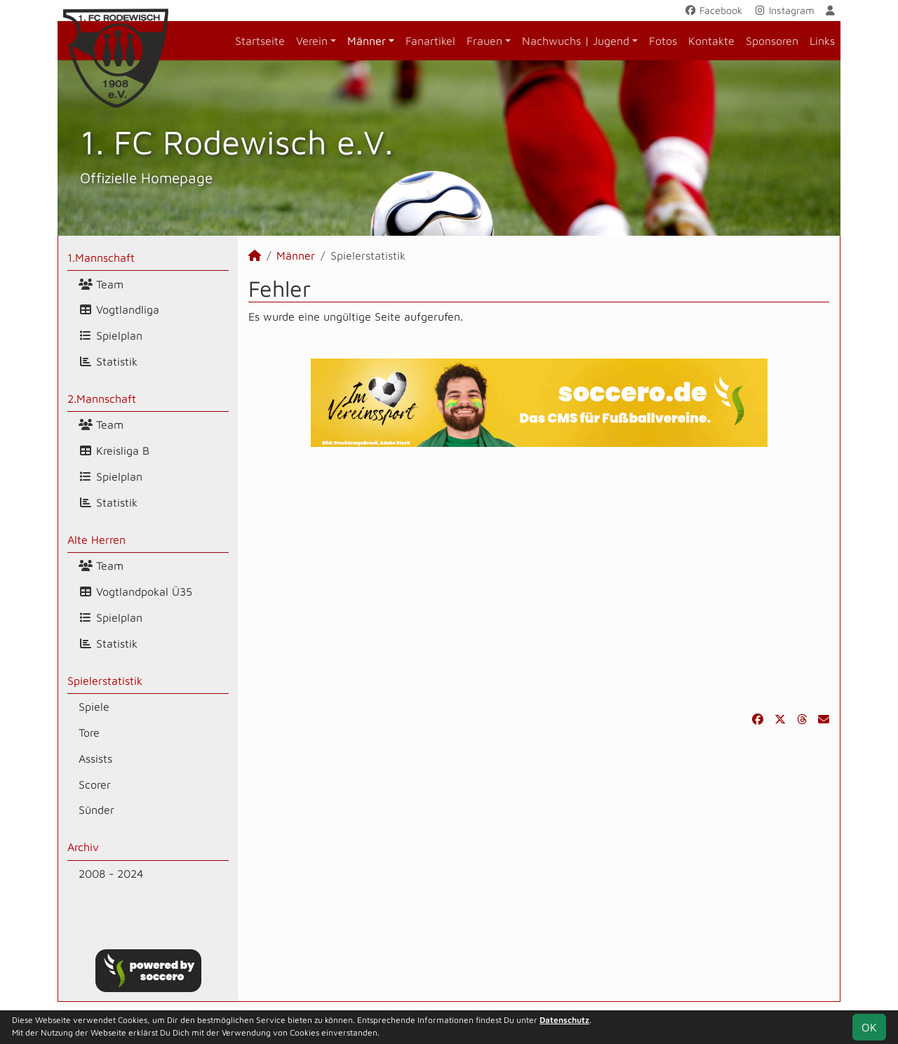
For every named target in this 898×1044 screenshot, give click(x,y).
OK (869, 1027)
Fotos (663, 40)
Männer (366, 40)
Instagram (784, 10)
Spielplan (110, 335)
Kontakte (711, 40)
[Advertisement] (538, 579)
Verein (312, 40)
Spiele (94, 706)
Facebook (713, 10)
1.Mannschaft (101, 257)
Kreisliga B (114, 450)
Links (822, 40)
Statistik (108, 361)
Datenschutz (564, 1020)
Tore (89, 732)
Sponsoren (772, 40)
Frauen (484, 40)
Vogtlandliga (119, 309)
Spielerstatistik (104, 680)
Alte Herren (96, 539)
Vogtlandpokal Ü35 (135, 591)
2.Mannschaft (101, 398)
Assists (95, 758)
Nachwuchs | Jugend (575, 40)
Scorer (95, 784)
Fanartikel (430, 40)
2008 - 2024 (111, 873)
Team (101, 284)
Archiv (83, 847)
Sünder (96, 809)
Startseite (260, 40)
